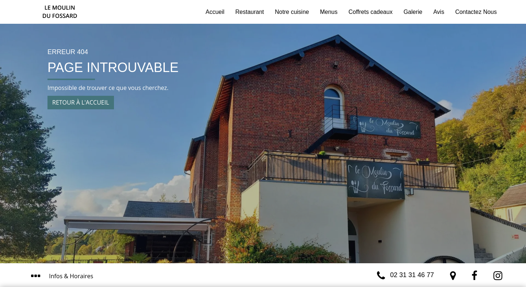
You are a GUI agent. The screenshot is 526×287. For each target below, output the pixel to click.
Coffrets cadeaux (370, 12)
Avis (438, 12)
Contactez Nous (476, 12)
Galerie (413, 12)
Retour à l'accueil (80, 102)
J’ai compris (319, 249)
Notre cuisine (292, 12)
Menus (329, 12)
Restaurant (249, 12)
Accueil (215, 12)
